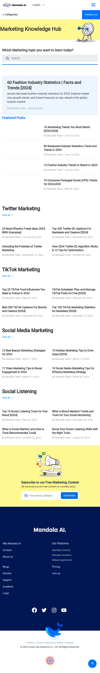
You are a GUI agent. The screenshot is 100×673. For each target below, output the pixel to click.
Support (7, 579)
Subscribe (69, 495)
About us (8, 556)
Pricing (56, 566)
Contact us (91, 14)
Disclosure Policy (54, 642)
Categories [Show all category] (10, 14)
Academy (8, 586)
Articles (7, 573)
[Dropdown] (43, 5)
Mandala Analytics (62, 555)
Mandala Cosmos (61, 550)
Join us (56, 573)
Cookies (69, 642)
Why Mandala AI (12, 543)
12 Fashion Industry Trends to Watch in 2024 (70, 165)
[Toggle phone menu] (93, 5)
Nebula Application (62, 560)
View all (50, 211)
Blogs (6, 566)
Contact (7, 550)
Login (6, 593)
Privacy (30, 642)
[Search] (7, 58)
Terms (40, 642)
